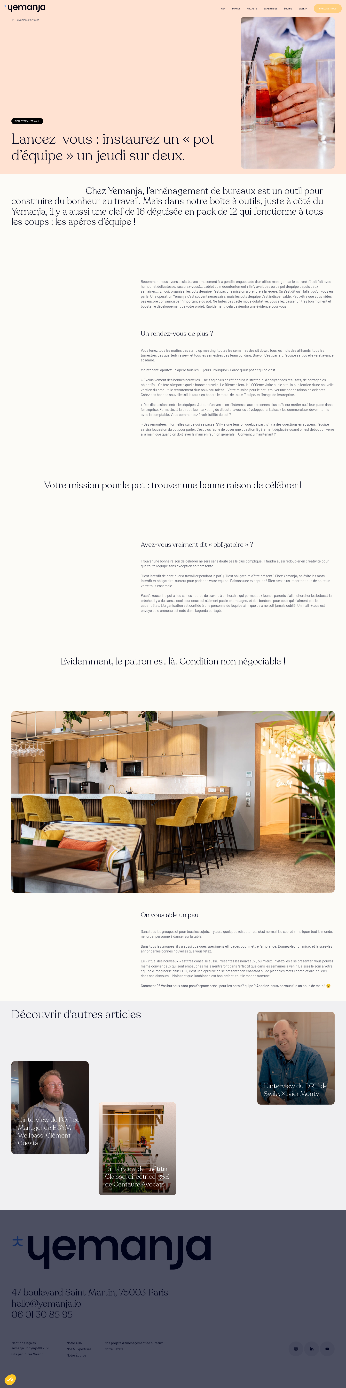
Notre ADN (74, 1343)
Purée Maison (33, 1354)
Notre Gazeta (113, 1349)
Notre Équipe (76, 1355)
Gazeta (303, 8)
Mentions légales (23, 1343)
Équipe (288, 8)
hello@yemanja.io (46, 1304)
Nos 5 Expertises (79, 1349)
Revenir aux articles (25, 19)
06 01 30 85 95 (42, 1315)
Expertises (270, 8)
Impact (236, 8)
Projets (252, 8)
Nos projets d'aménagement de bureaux (133, 1343)
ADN (223, 8)
